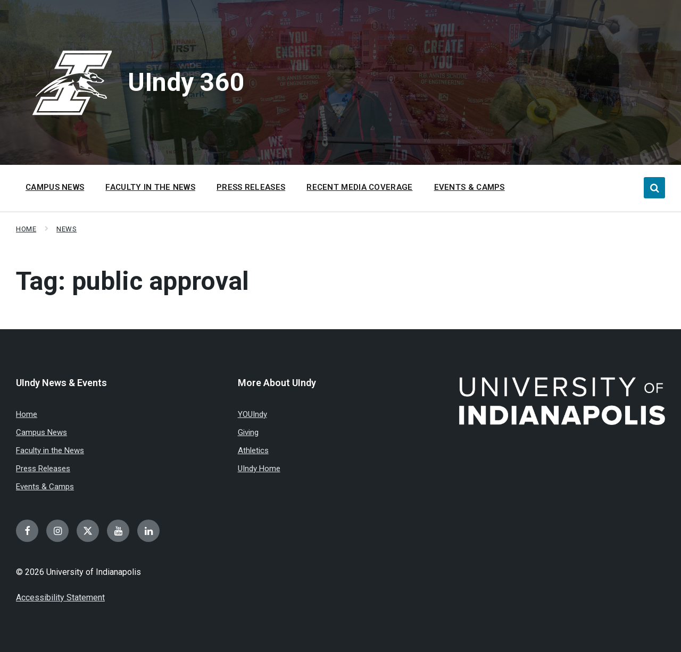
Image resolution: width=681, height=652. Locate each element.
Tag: (132, 281)
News (66, 229)
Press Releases (43, 468)
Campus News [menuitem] (55, 187)
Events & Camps (45, 486)
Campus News (41, 432)
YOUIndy (252, 414)
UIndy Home (259, 468)
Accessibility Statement (60, 597)
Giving (248, 432)
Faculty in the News (50, 450)
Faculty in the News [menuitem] (150, 187)
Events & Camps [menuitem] (469, 187)
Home (26, 229)
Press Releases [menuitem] (251, 187)
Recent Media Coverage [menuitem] (359, 187)
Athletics (253, 450)
